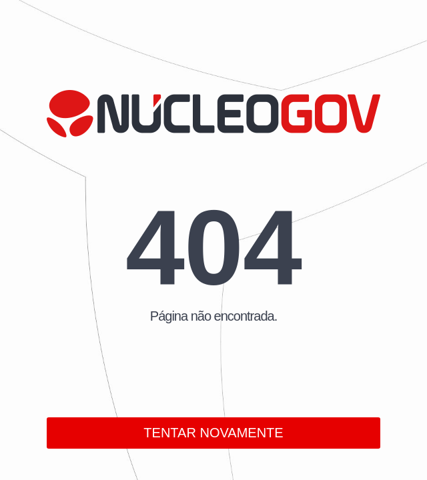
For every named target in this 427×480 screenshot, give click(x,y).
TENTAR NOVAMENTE (213, 432)
